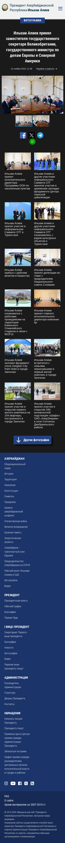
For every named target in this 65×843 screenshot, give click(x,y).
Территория (10, 479)
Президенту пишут (14, 728)
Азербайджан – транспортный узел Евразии (14, 551)
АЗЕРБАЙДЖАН (14, 458)
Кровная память (12, 532)
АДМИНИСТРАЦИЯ (16, 677)
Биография (10, 611)
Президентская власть (16, 600)
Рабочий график (12, 606)
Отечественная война (15, 521)
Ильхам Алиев (38, 10)
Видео (7, 585)
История (8, 473)
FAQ (6, 796)
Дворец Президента (14, 698)
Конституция (11, 490)
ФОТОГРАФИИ (32, 20)
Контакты (9, 704)
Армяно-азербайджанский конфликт (13, 511)
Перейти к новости (45, 69)
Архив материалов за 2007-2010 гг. (25, 804)
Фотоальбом (10, 580)
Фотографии (10, 653)
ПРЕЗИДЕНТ (12, 595)
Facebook (20, 783)
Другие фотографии (36, 440)
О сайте (8, 800)
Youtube (13, 783)
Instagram (6, 783)
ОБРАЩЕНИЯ (12, 713)
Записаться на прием (15, 751)
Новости (8, 647)
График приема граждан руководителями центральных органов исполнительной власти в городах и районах (16, 764)
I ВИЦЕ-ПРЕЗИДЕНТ (16, 627)
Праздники (10, 501)
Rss (32, 783)
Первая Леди (11, 617)
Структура (9, 692)
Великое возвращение (16, 526)
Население (9, 485)
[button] (60, 94)
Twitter (26, 783)
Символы (9, 496)
